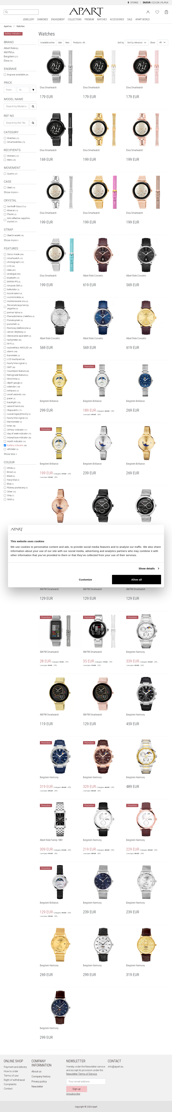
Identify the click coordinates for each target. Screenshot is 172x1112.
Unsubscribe (73, 1093)
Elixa (8, 60)
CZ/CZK (156, 2)
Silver (11, 491)
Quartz (12, 173)
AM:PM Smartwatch (49, 589)
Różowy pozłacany (17, 487)
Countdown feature (18, 371)
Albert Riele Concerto (93, 275)
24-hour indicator (17, 429)
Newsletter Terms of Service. (81, 1074)
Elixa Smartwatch (48, 87)
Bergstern (11, 56)
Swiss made (15, 254)
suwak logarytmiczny (19, 414)
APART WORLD (142, 19)
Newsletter (37, 1086)
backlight (13, 402)
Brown (11, 472)
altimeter (12, 449)
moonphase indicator (19, 437)
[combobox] (137, 42)
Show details (147, 568)
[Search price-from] (10, 90)
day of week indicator (19, 433)
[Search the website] (21, 12)
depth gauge (14, 382)
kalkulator (13, 289)
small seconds (16, 394)
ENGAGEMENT (58, 19)
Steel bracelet (15, 235)
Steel (11, 187)
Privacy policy (39, 1081)
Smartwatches (16, 142)
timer (11, 425)
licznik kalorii (14, 293)
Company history (41, 1076)
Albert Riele (11, 48)
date (11, 270)
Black (11, 476)
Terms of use (11, 1075)
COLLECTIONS (74, 19)
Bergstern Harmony (135, 652)
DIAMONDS (42, 19)
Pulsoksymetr (15, 320)
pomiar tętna (14, 312)
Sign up (76, 1089)
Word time (13, 378)
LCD (11, 266)
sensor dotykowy (16, 332)
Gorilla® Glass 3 (16, 206)
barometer (13, 355)
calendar (13, 386)
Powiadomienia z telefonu (20, 316)
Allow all (136, 579)
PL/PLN (164, 2)
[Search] (6, 12)
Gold (10, 499)
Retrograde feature (17, 375)
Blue (10, 483)
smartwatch (15, 258)
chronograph (15, 262)
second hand (15, 406)
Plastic (11, 214)
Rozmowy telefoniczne (19, 328)
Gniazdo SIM (14, 285)
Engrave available (17, 74)
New (67, 42)
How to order (11, 1071)
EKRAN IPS (13, 281)
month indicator (16, 441)
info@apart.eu (115, 1066)
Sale (60, 42)
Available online (47, 42)
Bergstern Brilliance (49, 401)
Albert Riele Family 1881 (51, 840)
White (11, 468)
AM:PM (9, 52)
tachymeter (14, 340)
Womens (13, 156)
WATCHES (102, 19)
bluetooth (13, 277)
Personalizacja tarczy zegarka (18, 307)
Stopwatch (14, 410)
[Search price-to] (23, 90)
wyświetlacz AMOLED (19, 347)
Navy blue (13, 479)
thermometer (14, 421)
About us (36, 1071)
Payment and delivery (15, 1067)
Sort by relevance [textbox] (134, 42)
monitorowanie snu (17, 301)
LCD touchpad (16, 359)
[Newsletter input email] (86, 1082)
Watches (20, 26)
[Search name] (16, 106)
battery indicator (17, 445)
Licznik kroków (15, 297)
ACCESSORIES (117, 19)
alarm (12, 351)
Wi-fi (10, 343)
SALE (129, 19)
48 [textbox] (160, 42)
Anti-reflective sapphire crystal (18, 220)
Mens (11, 160)
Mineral (12, 210)
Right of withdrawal (14, 1080)
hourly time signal (17, 363)
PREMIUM (89, 19)
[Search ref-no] (16, 123)
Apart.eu (8, 26)
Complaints (10, 1084)
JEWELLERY (28, 19)
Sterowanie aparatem (19, 336)
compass (13, 390)
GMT (11, 367)
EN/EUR (146, 2)
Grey (10, 495)
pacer (11, 398)
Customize (85, 579)
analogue (13, 273)
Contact (8, 1088)
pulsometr (13, 324)
